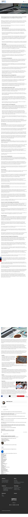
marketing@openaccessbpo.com (8, 487)
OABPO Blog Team (10, 12)
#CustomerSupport (11, 430)
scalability (18, 146)
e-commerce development (21, 59)
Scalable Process (16, 488)
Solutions (3, 478)
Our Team (15, 480)
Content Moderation (3, 457)
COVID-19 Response (17, 483)
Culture (2, 458)
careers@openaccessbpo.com (7, 488)
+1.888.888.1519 (5, 489)
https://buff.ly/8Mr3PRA (12, 427)
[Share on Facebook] (5, 396)
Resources (4, 493)
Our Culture (16, 481)
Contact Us (4, 485)
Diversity (2, 462)
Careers (15, 493)
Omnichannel (3, 467)
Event (2, 464)
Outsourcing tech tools (4, 469)
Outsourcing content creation (22, 105)
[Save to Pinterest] (20, 396)
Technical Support (3, 472)
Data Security (3, 461)
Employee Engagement (4, 463)
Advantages (16, 485)
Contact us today (19, 276)
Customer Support (3, 460)
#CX (7, 416)
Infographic (2, 465)
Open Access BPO (12, 341)
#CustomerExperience (19, 411)
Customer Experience (5, 480)
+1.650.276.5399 (5, 490)
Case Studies (3, 456)
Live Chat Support (3, 466)
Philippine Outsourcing (4, 470)
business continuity (21, 221)
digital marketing (4, 206)
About (15, 478)
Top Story (2, 473)
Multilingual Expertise (17, 487)
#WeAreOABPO (3, 429)
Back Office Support (3, 454)
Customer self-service (4, 459)
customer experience (19, 237)
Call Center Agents (3, 455)
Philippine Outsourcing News (5, 471)
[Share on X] (12, 396)
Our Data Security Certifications (19, 482)
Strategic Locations (17, 489)
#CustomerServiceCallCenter (5, 430)
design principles (15, 133)
